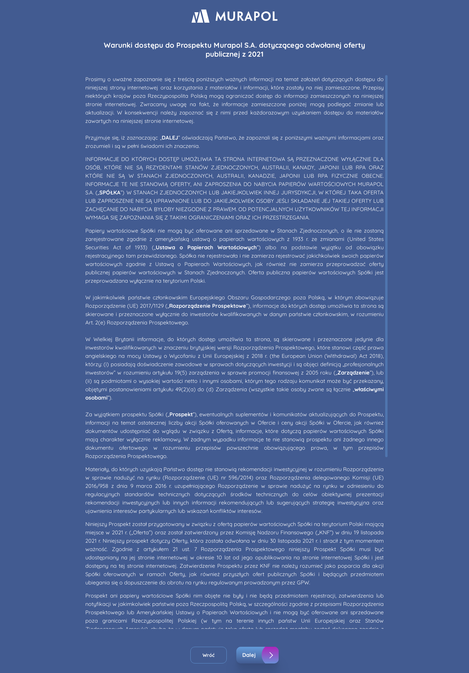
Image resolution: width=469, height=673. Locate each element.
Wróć (209, 655)
